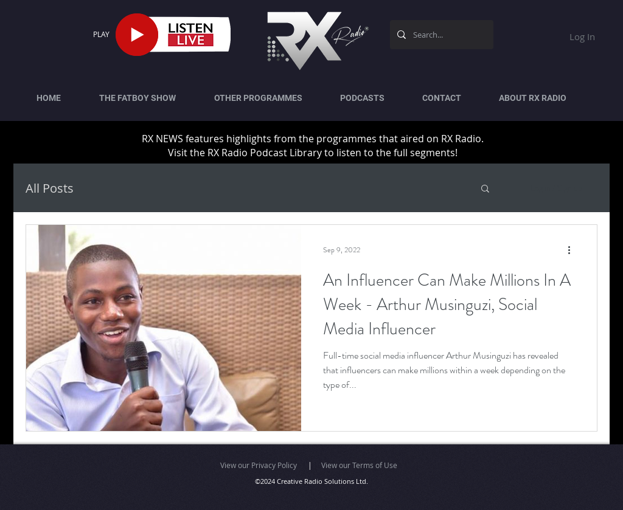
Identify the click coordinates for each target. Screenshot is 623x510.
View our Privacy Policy (258, 465)
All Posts (50, 188)
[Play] (137, 34)
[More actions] (573, 250)
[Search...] (440, 34)
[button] (485, 189)
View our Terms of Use (359, 465)
